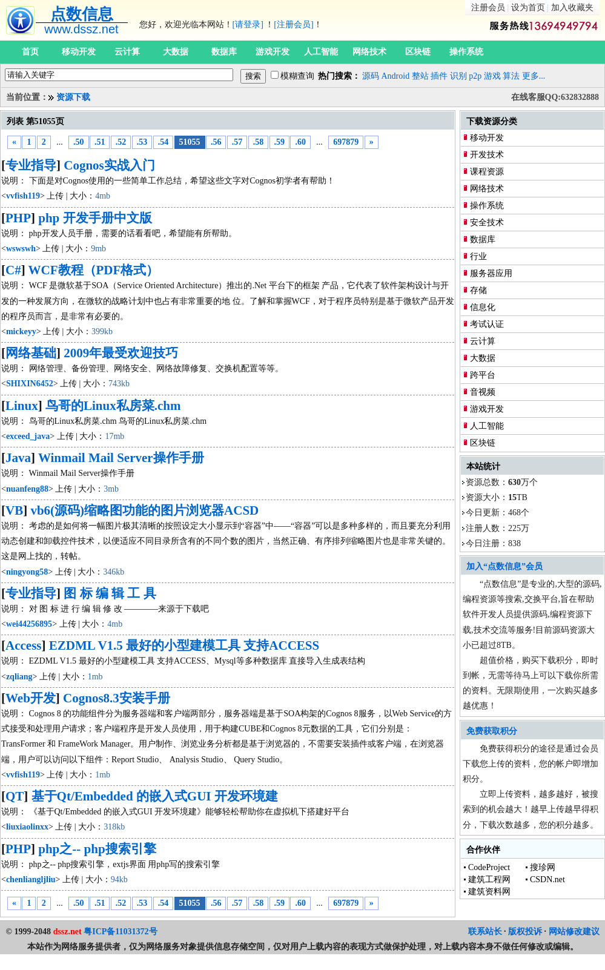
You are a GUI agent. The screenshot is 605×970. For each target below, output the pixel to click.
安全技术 (487, 222)
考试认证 (487, 324)
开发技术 (487, 154)
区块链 (418, 51)
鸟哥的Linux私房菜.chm (112, 405)
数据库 (224, 51)
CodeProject (489, 867)
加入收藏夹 (572, 7)
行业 (478, 256)
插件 (439, 76)
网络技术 (369, 51)
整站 (420, 76)
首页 (30, 51)
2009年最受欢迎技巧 (121, 353)
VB (14, 510)
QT (14, 796)
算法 (511, 76)
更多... (534, 76)
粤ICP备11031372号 (120, 931)
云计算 (127, 51)
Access (23, 645)
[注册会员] (293, 24)
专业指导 (30, 165)
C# (13, 270)
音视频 (482, 392)
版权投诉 (525, 931)
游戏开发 (272, 51)
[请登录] (248, 24)
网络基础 (30, 353)
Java (18, 457)
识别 (458, 76)
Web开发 (30, 698)
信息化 (482, 307)
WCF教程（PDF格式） (93, 270)
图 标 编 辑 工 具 (110, 593)
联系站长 (485, 931)
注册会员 (488, 7)
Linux (21, 405)
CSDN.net (547, 879)
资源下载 (73, 97)
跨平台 (482, 375)
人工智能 (321, 51)
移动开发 (79, 51)
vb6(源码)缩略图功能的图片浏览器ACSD (144, 510)
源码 (370, 76)
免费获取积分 (491, 731)
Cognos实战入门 (109, 165)
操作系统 (466, 51)
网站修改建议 (574, 931)
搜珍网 (542, 867)
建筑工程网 (489, 879)
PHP (18, 218)
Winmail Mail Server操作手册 (121, 457)
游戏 (492, 76)
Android (396, 76)
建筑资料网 (489, 891)
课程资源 (487, 171)
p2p (475, 76)
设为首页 (528, 7)
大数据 (175, 51)
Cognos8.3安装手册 (116, 698)
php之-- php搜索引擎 (97, 849)
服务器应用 (491, 273)
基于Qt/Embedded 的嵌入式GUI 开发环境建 (154, 796)
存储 (478, 290)
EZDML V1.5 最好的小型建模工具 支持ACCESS (184, 645)
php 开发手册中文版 (94, 218)
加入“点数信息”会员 (504, 566)
